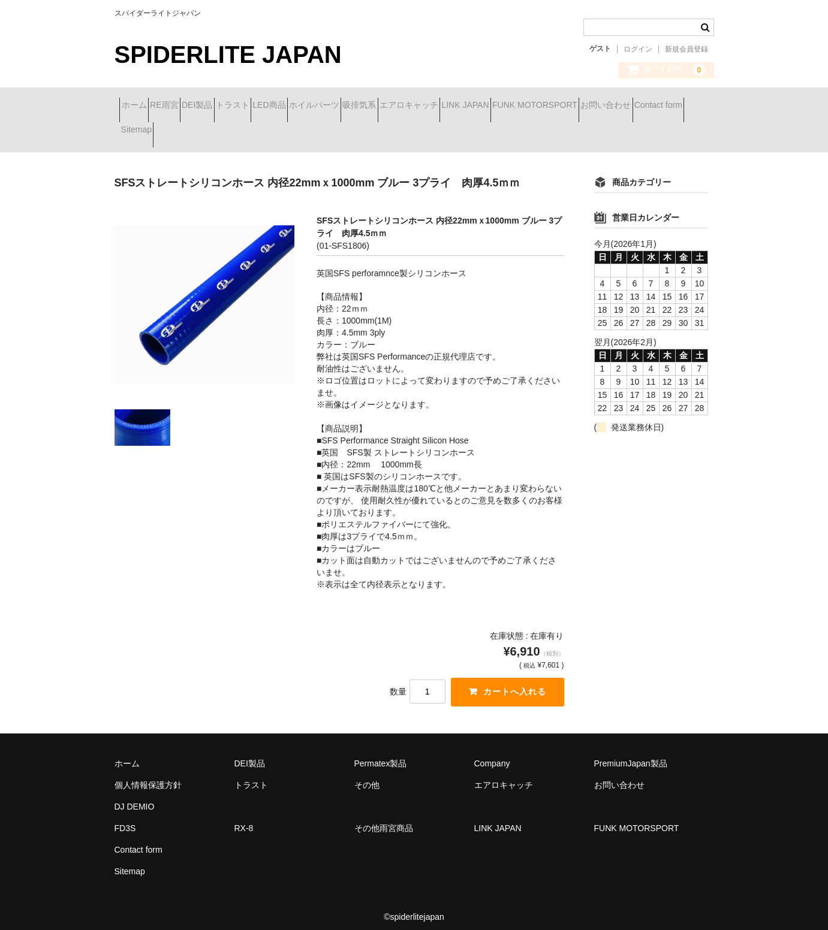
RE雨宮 (190, 106)
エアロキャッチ (563, 106)
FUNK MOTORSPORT (168, 131)
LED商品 (359, 106)
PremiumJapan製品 (630, 755)
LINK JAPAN (640, 106)
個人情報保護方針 (148, 776)
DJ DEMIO (135, 798)
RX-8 (244, 820)
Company (492, 755)
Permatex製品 (380, 755)
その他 (367, 776)
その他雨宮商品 (383, 820)
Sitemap (398, 131)
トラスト (301, 106)
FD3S (125, 820)
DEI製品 (245, 106)
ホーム (139, 106)
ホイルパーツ (426, 106)
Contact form (335, 131)
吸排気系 (492, 106)
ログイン (638, 49)
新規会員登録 (686, 49)
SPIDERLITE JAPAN (228, 54)
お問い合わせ (261, 131)
